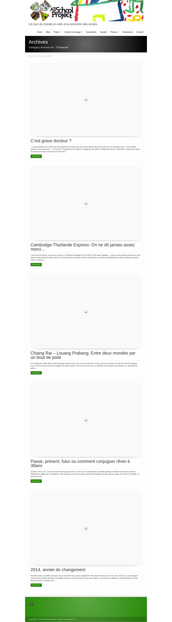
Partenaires (127, 32)
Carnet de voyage (72, 32)
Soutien (103, 32)
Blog (48, 32)
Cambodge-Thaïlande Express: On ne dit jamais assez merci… (83, 247)
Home (39, 32)
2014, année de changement (58, 569)
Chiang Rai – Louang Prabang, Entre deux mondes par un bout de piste (83, 355)
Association (91, 32)
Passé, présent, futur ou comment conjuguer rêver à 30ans (80, 463)
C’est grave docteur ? (51, 140)
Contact (139, 32)
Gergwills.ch (70, 619)
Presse (113, 32)
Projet (56, 32)
